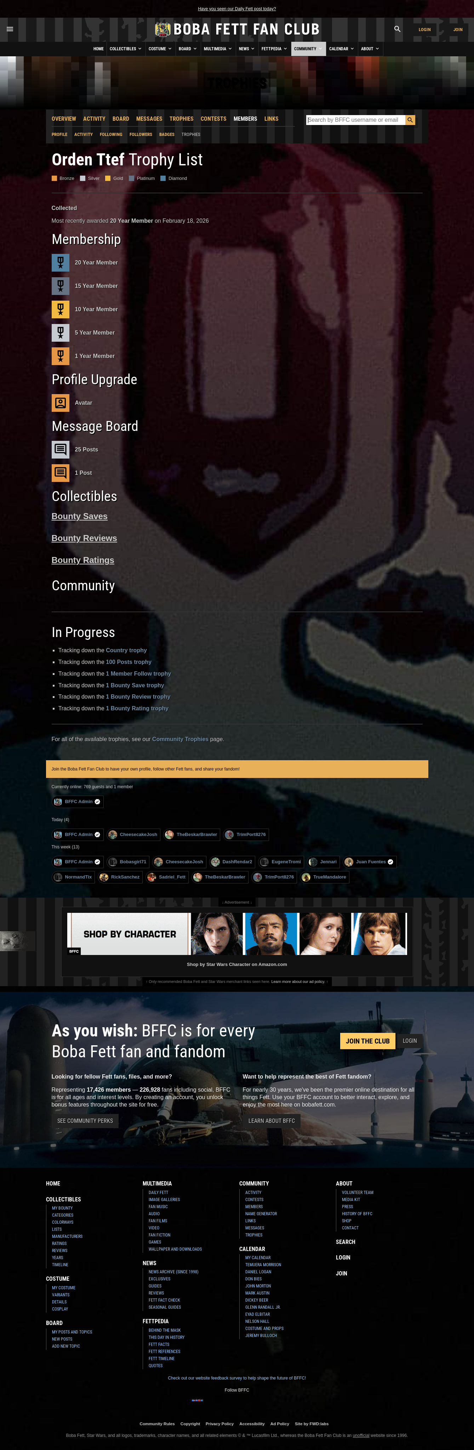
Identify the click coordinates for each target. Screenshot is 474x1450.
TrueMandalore (324, 877)
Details (59, 1302)
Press (347, 1206)
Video (154, 1228)
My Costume (63, 1287)
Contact (350, 1228)
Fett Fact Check (164, 1300)
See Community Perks (85, 1121)
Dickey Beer (256, 1300)
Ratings (59, 1243)
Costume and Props (264, 1328)
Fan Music (158, 1206)
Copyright (190, 1423)
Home (98, 48)
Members (245, 118)
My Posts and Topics (72, 1332)
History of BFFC (357, 1213)
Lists (57, 1229)
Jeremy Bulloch (261, 1335)
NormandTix (72, 877)
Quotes (155, 1365)
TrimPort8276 (245, 834)
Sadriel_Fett (166, 877)
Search (345, 1242)
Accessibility (251, 1423)
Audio (154, 1213)
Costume (161, 48)
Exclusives (159, 1278)
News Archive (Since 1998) (174, 1271)
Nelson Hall (257, 1321)
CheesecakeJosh (133, 834)
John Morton (258, 1286)
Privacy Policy (220, 1423)
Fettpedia (275, 48)
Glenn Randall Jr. (263, 1307)
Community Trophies (180, 739)
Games (155, 1242)
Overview (64, 118)
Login (425, 29)
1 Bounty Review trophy (138, 697)
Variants (60, 1294)
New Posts (62, 1339)
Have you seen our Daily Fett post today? (237, 8)
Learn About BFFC (272, 1121)
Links (271, 118)
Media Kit (351, 1199)
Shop (347, 1220)
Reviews (59, 1250)
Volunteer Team (357, 1192)
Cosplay (60, 1309)
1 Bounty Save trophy (135, 685)
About (370, 48)
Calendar (342, 48)
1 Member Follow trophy (138, 674)
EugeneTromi (280, 862)
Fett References (164, 1351)
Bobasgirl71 (127, 862)
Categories (62, 1215)
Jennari (323, 862)
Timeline (60, 1264)
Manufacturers (67, 1236)
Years (57, 1257)
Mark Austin (257, 1293)
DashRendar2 (231, 862)
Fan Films (158, 1220)
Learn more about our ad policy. (298, 981)
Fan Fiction (159, 1235)
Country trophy (126, 650)
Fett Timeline (162, 1358)
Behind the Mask (165, 1330)
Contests (214, 118)
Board (188, 48)
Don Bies (253, 1278)
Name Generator (261, 1213)
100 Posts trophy (129, 662)
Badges (167, 134)
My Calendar (257, 1257)
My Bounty (62, 1208)
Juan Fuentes (369, 862)
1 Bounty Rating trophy (137, 708)
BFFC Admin (77, 801)
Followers (141, 134)
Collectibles (126, 48)
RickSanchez (119, 877)
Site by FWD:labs (312, 1423)
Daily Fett (158, 1192)
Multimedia (218, 48)
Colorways (62, 1222)
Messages (149, 118)
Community (308, 48)
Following (111, 134)
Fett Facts (159, 1344)
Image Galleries (164, 1199)
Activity (94, 118)
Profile (59, 134)
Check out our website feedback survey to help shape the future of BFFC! (237, 1378)
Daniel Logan (258, 1271)
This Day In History (166, 1337)
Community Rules (157, 1423)
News (247, 48)
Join (458, 29)
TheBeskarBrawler (191, 834)
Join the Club (368, 1041)
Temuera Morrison (263, 1264)
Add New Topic (66, 1346)
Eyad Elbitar (257, 1314)
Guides (155, 1286)
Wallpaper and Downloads (175, 1249)
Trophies (182, 118)
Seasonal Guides (165, 1307)
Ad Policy (279, 1423)
